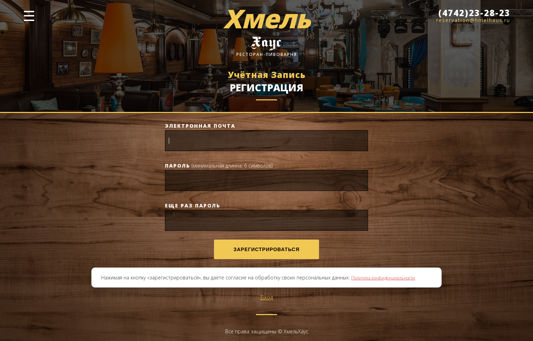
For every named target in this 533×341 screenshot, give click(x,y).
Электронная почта (200, 125)
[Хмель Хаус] (266, 32)
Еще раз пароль (192, 205)
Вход (266, 297)
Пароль (177, 165)
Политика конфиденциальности (383, 278)
